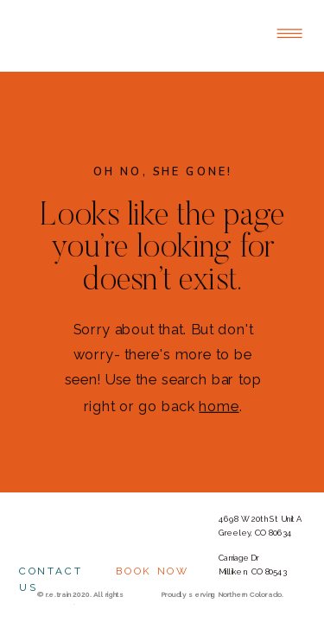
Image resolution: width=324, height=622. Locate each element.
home (218, 405)
